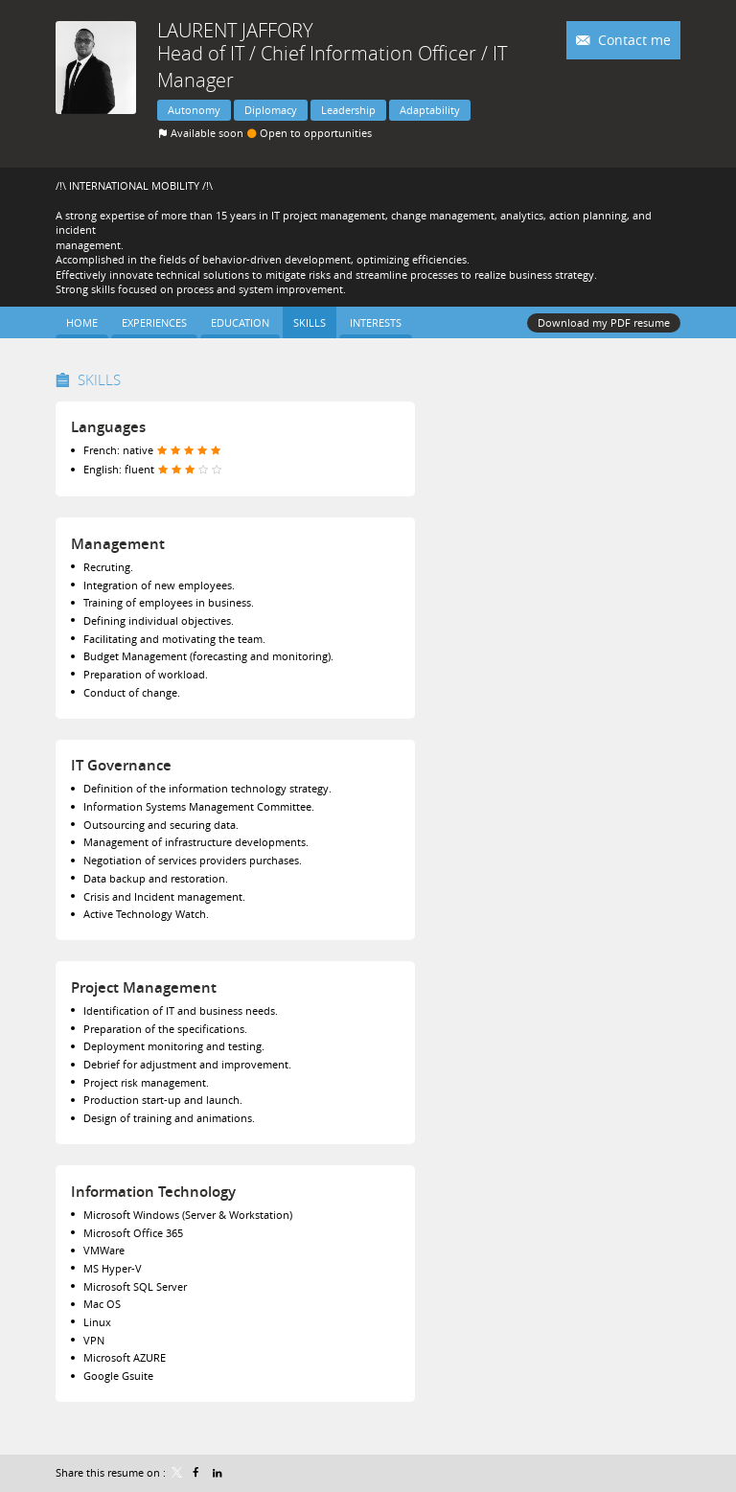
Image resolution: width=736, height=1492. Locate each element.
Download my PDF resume (604, 322)
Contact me (632, 40)
